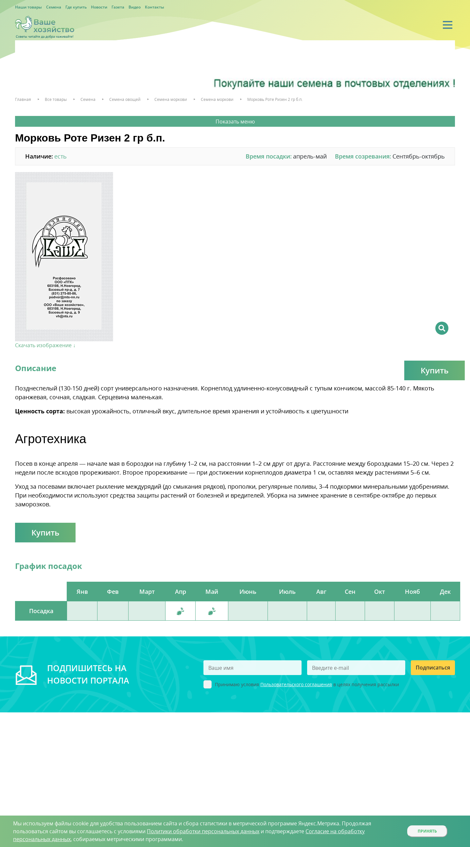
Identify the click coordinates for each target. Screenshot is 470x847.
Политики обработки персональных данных (203, 831)
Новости (99, 7)
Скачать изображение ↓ (45, 345)
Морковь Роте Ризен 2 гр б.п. (275, 99)
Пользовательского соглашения (296, 684)
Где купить (76, 7)
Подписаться (433, 667)
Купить (434, 370)
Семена (53, 7)
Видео (135, 7)
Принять (427, 831)
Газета (118, 7)
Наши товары (28, 7)
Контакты (154, 7)
